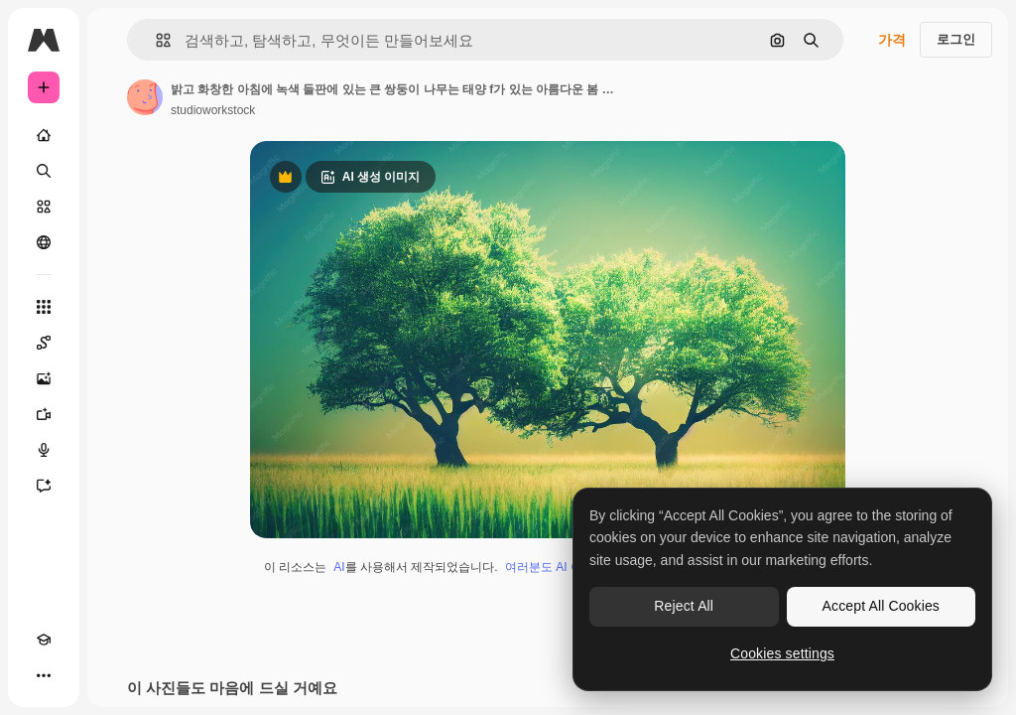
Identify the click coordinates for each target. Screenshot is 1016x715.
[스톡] (44, 206)
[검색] (44, 171)
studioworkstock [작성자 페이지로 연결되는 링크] (213, 110)
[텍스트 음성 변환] (44, 450)
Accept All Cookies (881, 606)
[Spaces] (44, 342)
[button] (155, 40)
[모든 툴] (44, 307)
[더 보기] (44, 675)
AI (338, 567)
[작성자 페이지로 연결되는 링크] (145, 97)
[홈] (44, 135)
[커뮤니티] (44, 242)
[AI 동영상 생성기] (44, 414)
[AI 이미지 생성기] (44, 378)
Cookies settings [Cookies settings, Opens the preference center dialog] (782, 653)
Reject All (683, 606)
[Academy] (44, 639)
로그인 (956, 39)
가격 (892, 40)
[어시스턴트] (44, 485)
